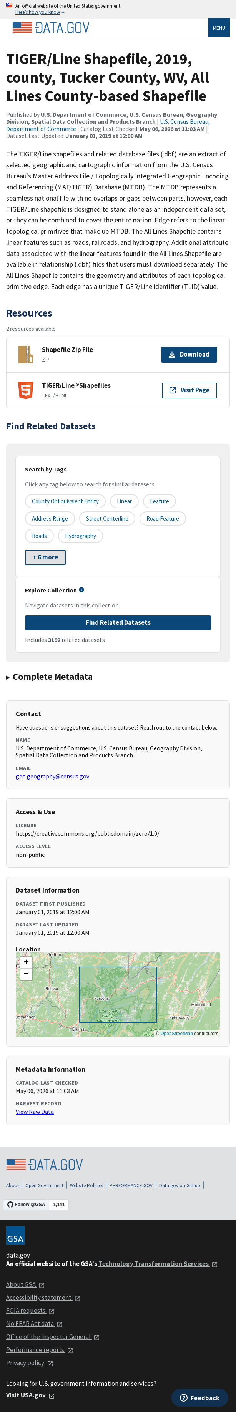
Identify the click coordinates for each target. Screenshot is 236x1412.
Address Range (50, 518)
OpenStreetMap (176, 1033)
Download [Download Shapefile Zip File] (189, 354)
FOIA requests (30, 1310)
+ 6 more (45, 557)
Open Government (44, 1185)
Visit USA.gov (30, 1395)
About (12, 1185)
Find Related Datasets (118, 622)
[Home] (50, 27)
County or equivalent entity (65, 501)
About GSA (25, 1284)
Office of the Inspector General (53, 1336)
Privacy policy (29, 1363)
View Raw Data (35, 1111)
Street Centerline (107, 518)
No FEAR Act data (34, 1323)
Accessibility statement (43, 1297)
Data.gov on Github (179, 1185)
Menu (219, 27)
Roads (39, 535)
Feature (159, 501)
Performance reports (39, 1350)
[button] (26, 963)
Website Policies (86, 1185)
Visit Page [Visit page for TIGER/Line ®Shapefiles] (189, 390)
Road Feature (162, 518)
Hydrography (80, 535)
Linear (124, 501)
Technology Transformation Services (158, 1263)
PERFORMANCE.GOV (131, 1185)
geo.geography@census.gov (52, 776)
